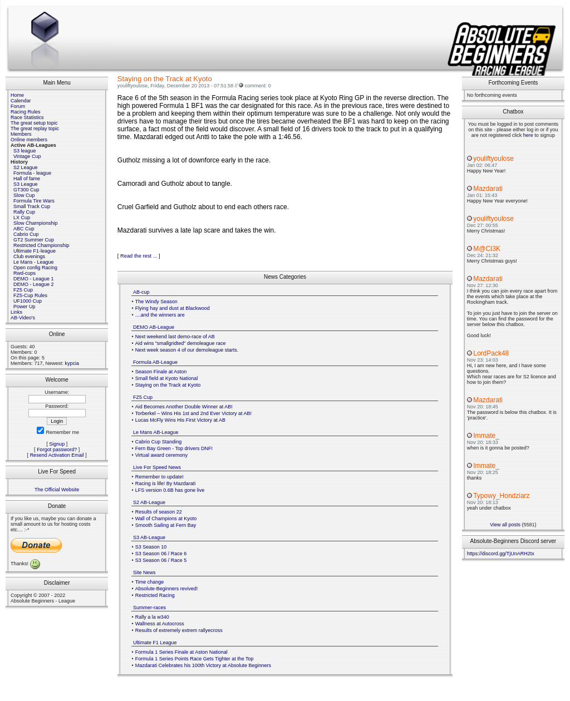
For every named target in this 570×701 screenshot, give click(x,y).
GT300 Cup (26, 189)
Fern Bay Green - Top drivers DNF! (174, 448)
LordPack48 (491, 353)
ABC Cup (24, 228)
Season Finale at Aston (161, 371)
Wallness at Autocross (159, 623)
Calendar (21, 100)
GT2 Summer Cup (33, 240)
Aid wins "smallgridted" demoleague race (180, 343)
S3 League (25, 184)
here (528, 135)
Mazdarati (488, 188)
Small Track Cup (31, 206)
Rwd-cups (24, 273)
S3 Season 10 (151, 547)
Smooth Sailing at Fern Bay (165, 525)
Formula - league (32, 173)
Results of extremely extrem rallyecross (179, 630)
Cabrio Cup (26, 234)
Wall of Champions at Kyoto (166, 518)
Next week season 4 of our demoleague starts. (187, 350)
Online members (29, 139)
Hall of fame (26, 178)
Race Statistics (27, 117)
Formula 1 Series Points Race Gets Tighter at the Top (194, 658)
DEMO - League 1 (33, 279)
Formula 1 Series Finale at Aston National (181, 652)
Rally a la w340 (152, 617)
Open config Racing (35, 267)
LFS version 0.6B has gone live (170, 490)
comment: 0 (258, 85)
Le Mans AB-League (156, 432)
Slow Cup (24, 195)
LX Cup (21, 217)
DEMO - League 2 (33, 284)
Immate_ (486, 436)
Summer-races (149, 607)
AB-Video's (23, 317)
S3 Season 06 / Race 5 (161, 560)
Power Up (24, 306)
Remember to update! (159, 477)
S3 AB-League (149, 537)
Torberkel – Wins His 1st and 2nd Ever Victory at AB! (193, 413)
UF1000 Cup (27, 301)
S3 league (24, 151)
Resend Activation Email (57, 455)
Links (16, 312)
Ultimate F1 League (155, 642)
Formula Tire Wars (34, 201)
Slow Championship (35, 223)
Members (21, 134)
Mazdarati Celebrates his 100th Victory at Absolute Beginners (203, 665)
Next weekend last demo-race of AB (175, 336)
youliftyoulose (493, 158)
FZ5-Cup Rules (30, 295)
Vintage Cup (27, 156)
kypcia (72, 363)
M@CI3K (486, 249)
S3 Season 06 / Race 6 (161, 553)
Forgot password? (57, 449)
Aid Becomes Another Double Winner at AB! (184, 406)
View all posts (505, 524)
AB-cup (141, 292)
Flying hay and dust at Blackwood (172, 308)
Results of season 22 (158, 512)
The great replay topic (35, 128)
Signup (57, 444)
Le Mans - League (33, 262)
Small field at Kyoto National (166, 378)
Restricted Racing (155, 595)
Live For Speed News (157, 467)
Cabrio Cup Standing (158, 442)
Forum (18, 106)
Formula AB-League (155, 362)
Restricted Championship (41, 245)
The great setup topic (34, 123)
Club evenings (29, 256)
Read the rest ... (138, 256)
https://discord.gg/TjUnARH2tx (500, 553)
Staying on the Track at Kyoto (168, 385)
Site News (144, 572)
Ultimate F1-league (34, 251)
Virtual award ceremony (161, 455)
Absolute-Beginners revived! (166, 588)
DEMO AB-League (153, 327)
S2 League (25, 167)
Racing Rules (26, 112)
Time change (149, 582)
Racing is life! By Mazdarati (165, 483)
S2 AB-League (149, 502)
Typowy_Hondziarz (501, 496)
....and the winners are (160, 315)
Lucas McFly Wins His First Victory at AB (180, 420)
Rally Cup (24, 212)
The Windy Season (156, 301)
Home (17, 95)
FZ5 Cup (23, 290)
